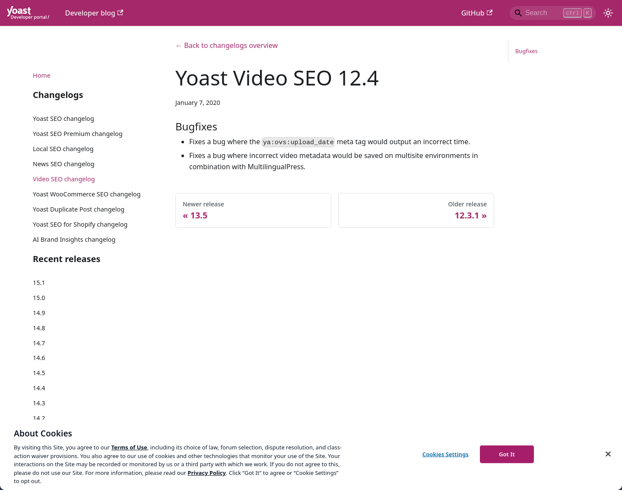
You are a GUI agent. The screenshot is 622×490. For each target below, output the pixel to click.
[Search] (553, 13)
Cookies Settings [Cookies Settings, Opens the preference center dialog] (445, 454)
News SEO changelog (64, 164)
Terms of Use (129, 447)
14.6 (39, 358)
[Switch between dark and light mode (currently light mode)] (608, 13)
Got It (507, 454)
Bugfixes (526, 51)
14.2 (39, 418)
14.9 (39, 313)
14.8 (39, 328)
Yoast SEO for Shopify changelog (80, 224)
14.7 (39, 343)
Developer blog (94, 13)
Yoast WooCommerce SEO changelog (87, 194)
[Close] (608, 453)
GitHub (476, 13)
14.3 (39, 403)
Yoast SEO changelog (63, 118)
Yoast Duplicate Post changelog (78, 209)
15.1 (39, 282)
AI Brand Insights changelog (74, 239)
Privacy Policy (206, 473)
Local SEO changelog (63, 149)
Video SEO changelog (64, 179)
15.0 (39, 298)
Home (42, 75)
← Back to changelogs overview (226, 45)
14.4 (39, 388)
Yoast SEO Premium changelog (78, 134)
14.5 (39, 373)
